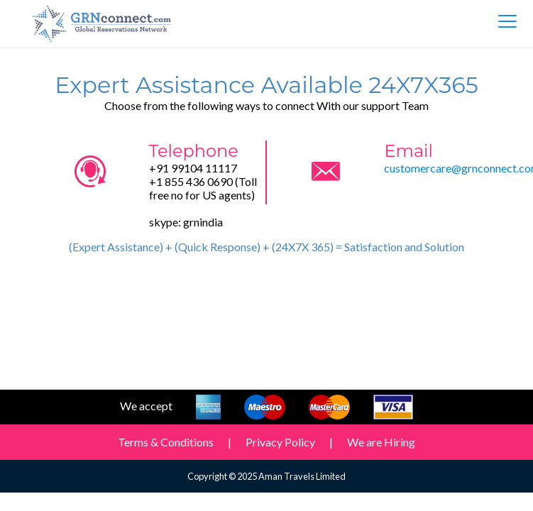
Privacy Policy (280, 442)
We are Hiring (381, 442)
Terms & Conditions (166, 442)
